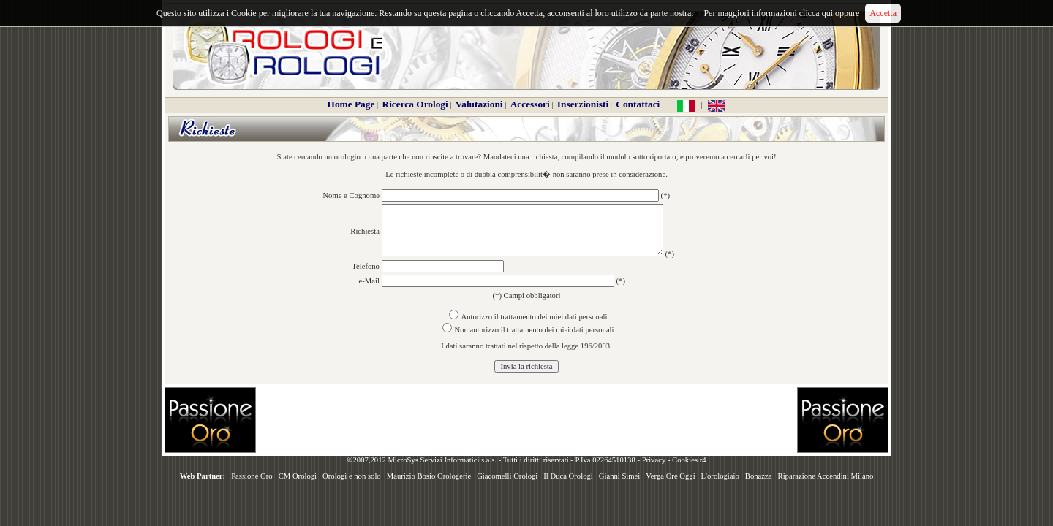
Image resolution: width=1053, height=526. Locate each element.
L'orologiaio (720, 476)
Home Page (351, 104)
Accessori (530, 104)
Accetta (883, 13)
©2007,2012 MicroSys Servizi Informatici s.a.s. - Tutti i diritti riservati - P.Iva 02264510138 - (494, 460)
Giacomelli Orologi (507, 476)
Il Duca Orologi (567, 476)
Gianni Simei (620, 476)
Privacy (654, 460)
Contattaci (638, 104)
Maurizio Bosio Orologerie (429, 476)
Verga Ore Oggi (670, 476)
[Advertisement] (526, 420)
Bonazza (758, 476)
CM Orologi (298, 476)
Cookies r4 (689, 460)
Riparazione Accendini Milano (826, 476)
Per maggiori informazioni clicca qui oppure (781, 13)
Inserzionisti (582, 104)
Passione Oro (252, 476)
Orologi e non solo (351, 476)
